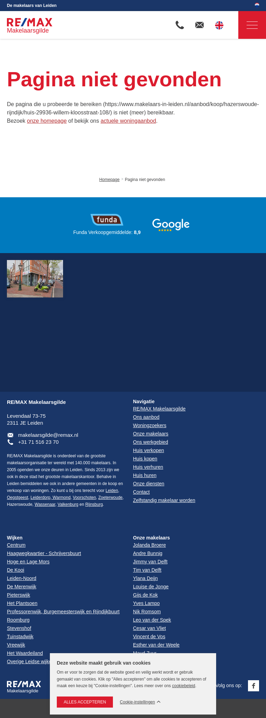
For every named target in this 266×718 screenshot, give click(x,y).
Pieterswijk (18, 595)
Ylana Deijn (145, 578)
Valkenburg (67, 504)
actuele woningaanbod (128, 121)
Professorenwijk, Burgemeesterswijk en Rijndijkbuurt (63, 611)
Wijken (15, 537)
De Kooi (15, 570)
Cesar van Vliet (149, 628)
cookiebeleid (183, 685)
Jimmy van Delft (150, 561)
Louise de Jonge (151, 586)
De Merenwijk (21, 586)
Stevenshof (19, 628)
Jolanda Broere (149, 545)
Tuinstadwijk (20, 636)
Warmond (61, 497)
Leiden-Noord (21, 578)
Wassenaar (45, 504)
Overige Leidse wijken (30, 661)
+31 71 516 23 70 (38, 442)
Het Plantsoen (22, 603)
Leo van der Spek (152, 620)
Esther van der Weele (156, 645)
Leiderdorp (40, 497)
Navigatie (248, 25)
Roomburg (18, 620)
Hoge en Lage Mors (28, 561)
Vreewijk (16, 645)
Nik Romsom (147, 611)
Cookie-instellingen (137, 702)
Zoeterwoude (110, 497)
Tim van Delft (147, 570)
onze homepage (47, 121)
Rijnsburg (94, 504)
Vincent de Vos (149, 636)
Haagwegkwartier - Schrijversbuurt (44, 553)
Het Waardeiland (25, 653)
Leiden (112, 490)
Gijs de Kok (145, 595)
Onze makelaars (151, 537)
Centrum (16, 545)
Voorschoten (84, 497)
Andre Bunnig (147, 553)
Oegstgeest (17, 497)
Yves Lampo (146, 603)
